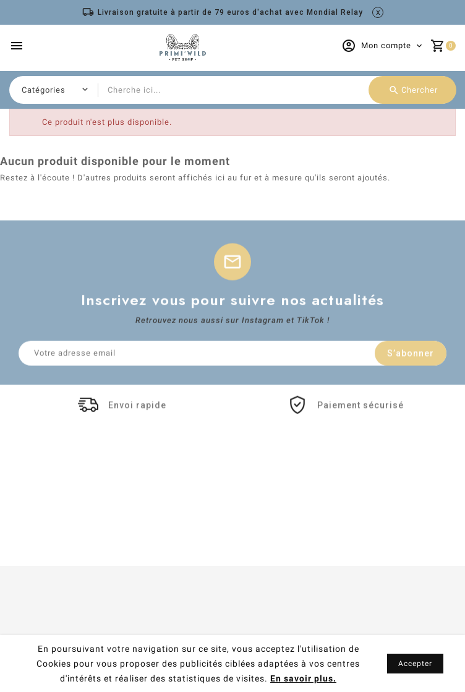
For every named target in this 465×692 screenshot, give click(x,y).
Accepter (415, 663)
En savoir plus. (303, 678)
